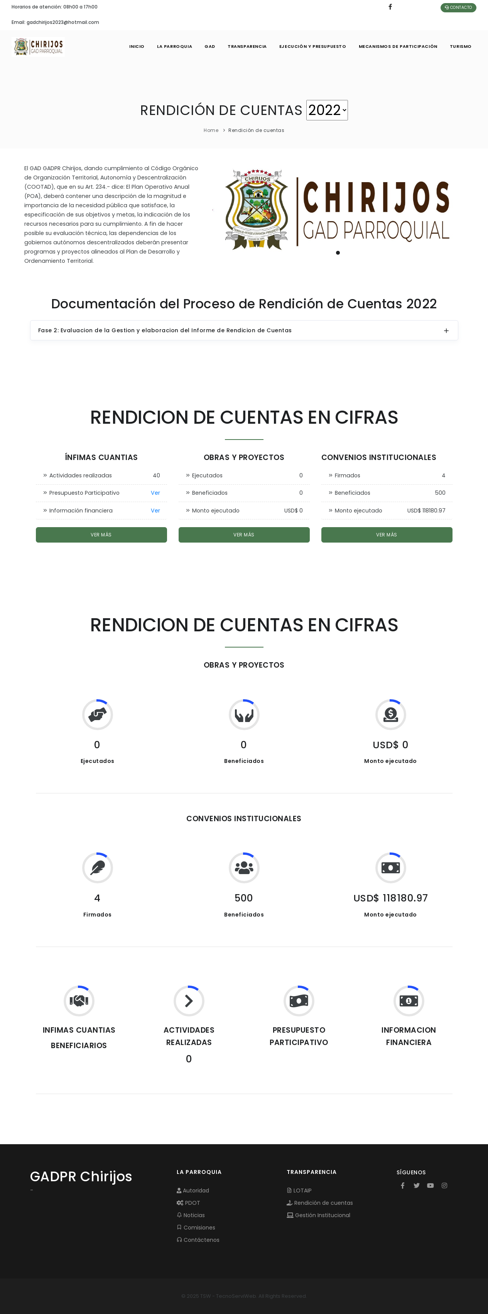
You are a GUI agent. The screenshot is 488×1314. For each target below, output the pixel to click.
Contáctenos (198, 1240)
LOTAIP (299, 1190)
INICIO (137, 46)
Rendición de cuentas (320, 1203)
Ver (155, 493)
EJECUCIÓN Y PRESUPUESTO (312, 46)
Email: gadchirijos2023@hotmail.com (55, 22)
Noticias (191, 1215)
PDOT (188, 1203)
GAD (209, 46)
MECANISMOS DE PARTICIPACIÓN (398, 46)
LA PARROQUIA (174, 46)
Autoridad (193, 1190)
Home (211, 130)
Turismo (461, 46)
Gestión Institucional (318, 1215)
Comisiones (196, 1227)
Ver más (101, 534)
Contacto (458, 7)
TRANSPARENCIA (247, 46)
